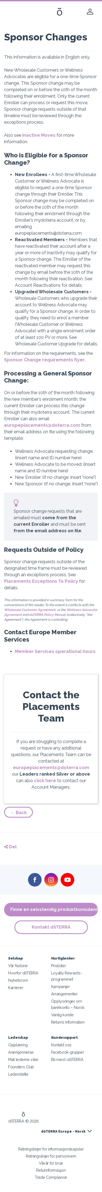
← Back (18, 812)
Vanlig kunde (62, 1014)
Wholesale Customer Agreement (29, 610)
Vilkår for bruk (51, 1163)
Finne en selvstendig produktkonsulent (54, 909)
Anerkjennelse (21, 1052)
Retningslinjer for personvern (51, 1156)
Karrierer (15, 987)
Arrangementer (64, 994)
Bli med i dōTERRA (67, 1059)
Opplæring (17, 1045)
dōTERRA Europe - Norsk (63, 1131)
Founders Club (21, 1066)
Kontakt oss (61, 1045)
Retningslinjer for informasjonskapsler (51, 1149)
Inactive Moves (38, 135)
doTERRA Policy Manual (47, 615)
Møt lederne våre (23, 1059)
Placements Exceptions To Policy (41, 581)
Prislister (58, 965)
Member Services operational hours (55, 651)
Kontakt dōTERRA (51, 927)
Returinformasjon (51, 1170)
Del (10, 846)
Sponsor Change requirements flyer (44, 359)
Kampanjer (60, 986)
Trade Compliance (51, 1177)
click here (45, 780)
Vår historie (17, 965)
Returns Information (68, 1022)
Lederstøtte (18, 1074)
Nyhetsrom (18, 980)
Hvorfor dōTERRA (23, 973)
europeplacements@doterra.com (42, 425)
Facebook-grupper (67, 1052)
